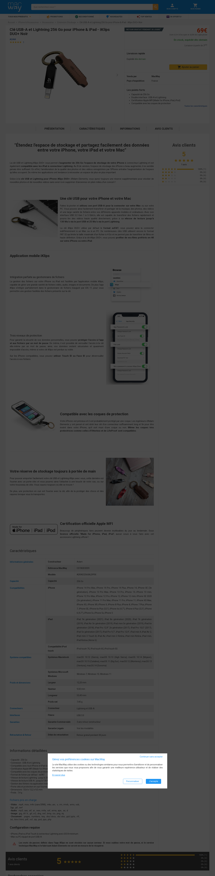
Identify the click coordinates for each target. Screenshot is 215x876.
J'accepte (153, 781)
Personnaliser (132, 781)
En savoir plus (58, 775)
